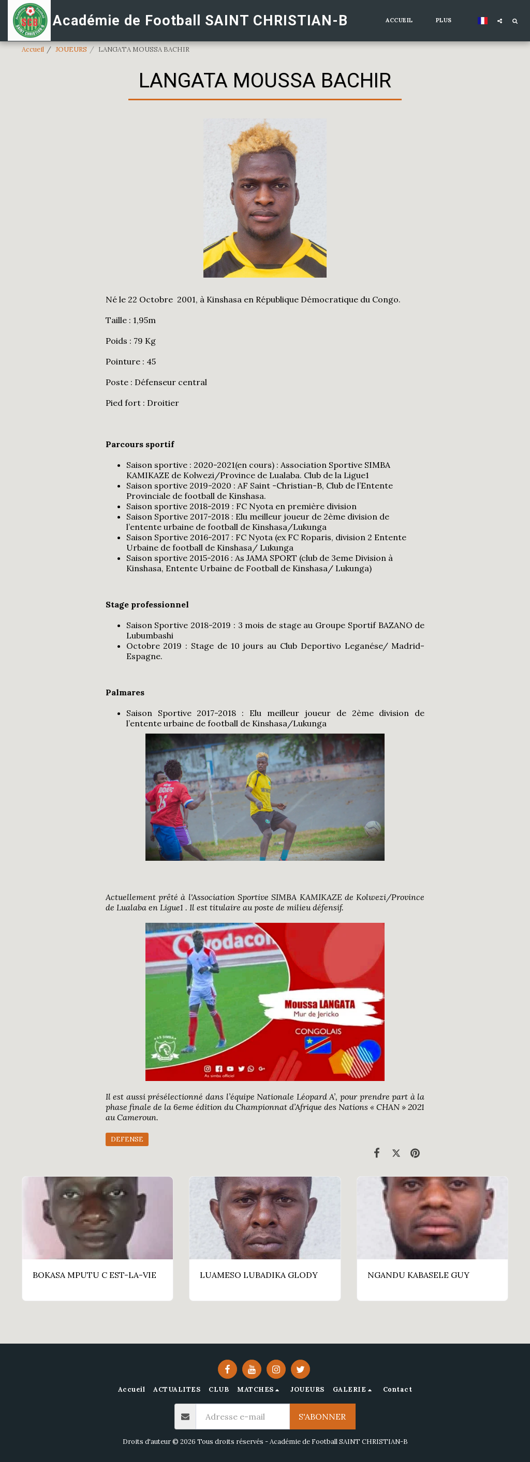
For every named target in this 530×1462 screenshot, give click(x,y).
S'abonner (322, 1416)
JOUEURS (71, 49)
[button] (500, 21)
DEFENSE (127, 1139)
